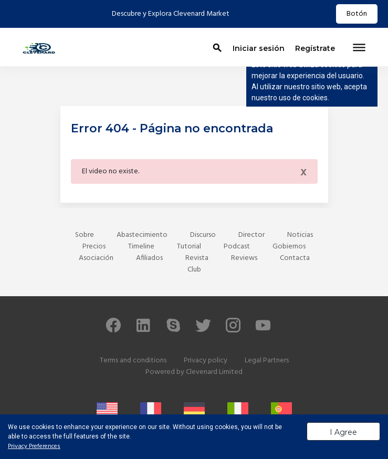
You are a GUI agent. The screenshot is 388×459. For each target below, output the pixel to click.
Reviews (244, 258)
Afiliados (149, 258)
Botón (357, 14)
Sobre (84, 235)
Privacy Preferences (34, 446)
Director (251, 235)
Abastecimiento (142, 235)
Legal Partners (267, 360)
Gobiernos (289, 247)
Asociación (96, 258)
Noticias (300, 235)
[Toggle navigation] (359, 48)
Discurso (203, 235)
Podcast (237, 247)
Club (194, 270)
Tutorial (189, 247)
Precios (94, 247)
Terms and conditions (133, 360)
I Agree (343, 432)
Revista (196, 258)
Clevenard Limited (214, 372)
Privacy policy (205, 360)
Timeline (141, 247)
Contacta (295, 258)
